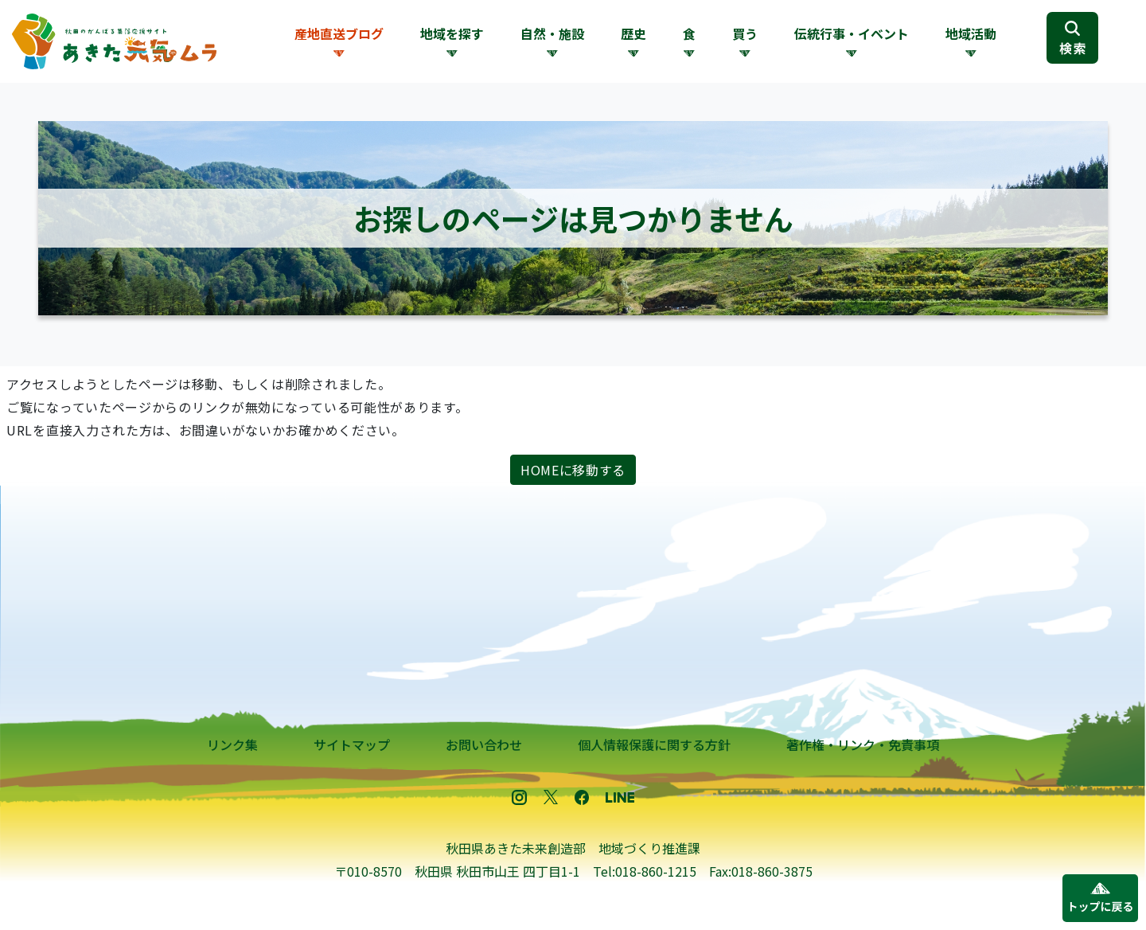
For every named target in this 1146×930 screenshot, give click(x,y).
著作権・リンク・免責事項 (862, 744)
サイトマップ (352, 744)
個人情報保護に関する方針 (654, 744)
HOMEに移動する (573, 469)
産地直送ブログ (339, 33)
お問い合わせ (484, 744)
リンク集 (232, 744)
